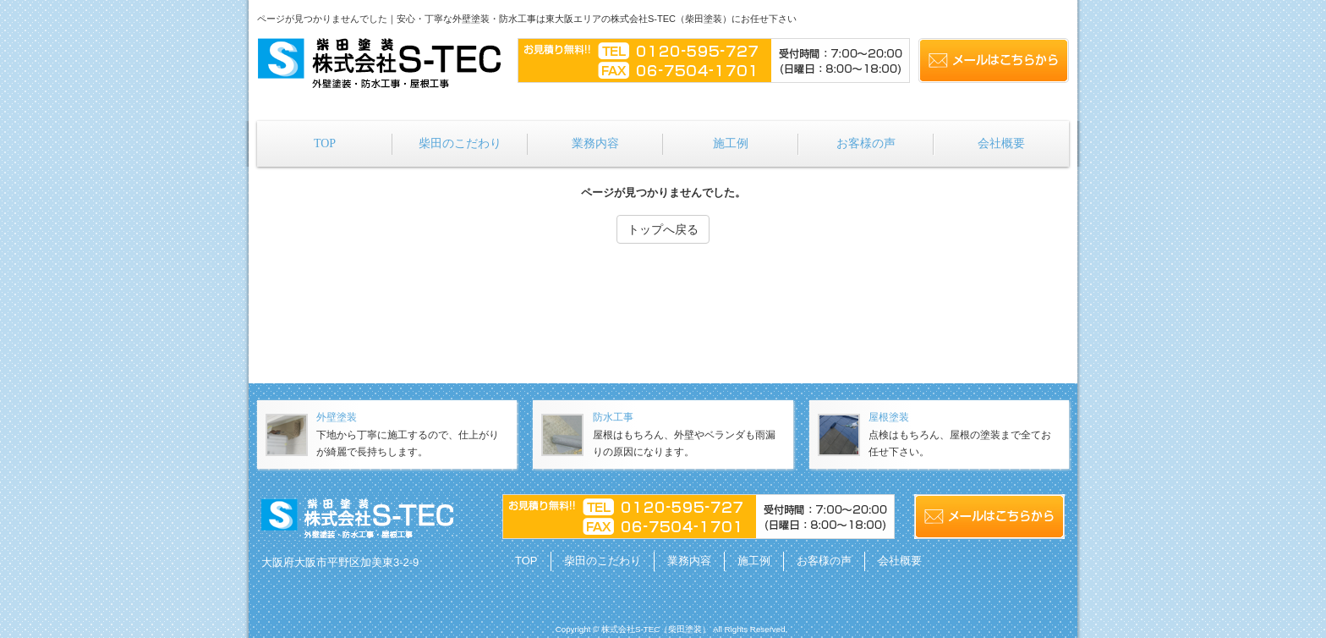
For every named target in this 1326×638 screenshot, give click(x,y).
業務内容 (689, 560)
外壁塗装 (336, 417)
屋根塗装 (888, 417)
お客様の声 (824, 560)
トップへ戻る (663, 229)
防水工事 (613, 417)
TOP (526, 560)
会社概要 (900, 560)
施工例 (753, 560)
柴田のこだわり (602, 560)
